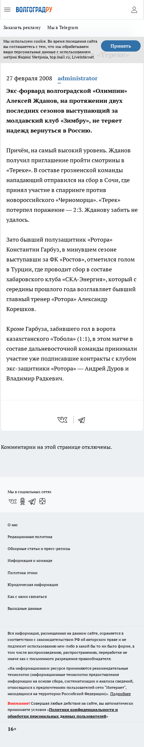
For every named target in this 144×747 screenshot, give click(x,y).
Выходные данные (25, 608)
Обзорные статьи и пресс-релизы (39, 548)
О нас (13, 524)
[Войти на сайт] (134, 9)
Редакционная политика (30, 536)
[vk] (63, 419)
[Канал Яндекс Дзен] (42, 501)
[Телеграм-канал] (32, 501)
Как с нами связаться (27, 596)
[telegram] (83, 419)
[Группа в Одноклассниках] (22, 501)
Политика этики (22, 572)
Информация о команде (30, 560)
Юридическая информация (33, 584)
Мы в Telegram (62, 27)
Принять (121, 46)
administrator (78, 78)
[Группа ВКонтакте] (13, 501)
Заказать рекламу (22, 27)
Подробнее (120, 693)
